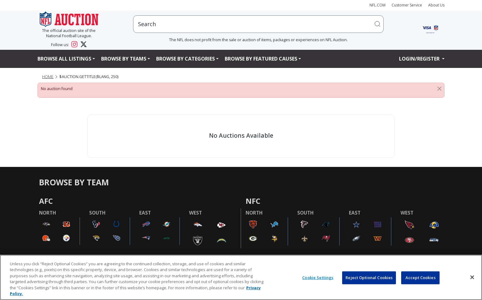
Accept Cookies (420, 277)
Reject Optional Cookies (369, 277)
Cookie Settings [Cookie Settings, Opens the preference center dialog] (317, 277)
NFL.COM (377, 5)
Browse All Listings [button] (64, 58)
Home (47, 76)
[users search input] (258, 24)
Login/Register (420, 58)
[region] (241, 277)
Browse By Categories (185, 58)
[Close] (439, 89)
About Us (436, 5)
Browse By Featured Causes (261, 58)
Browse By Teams (123, 58)
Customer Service (407, 5)
